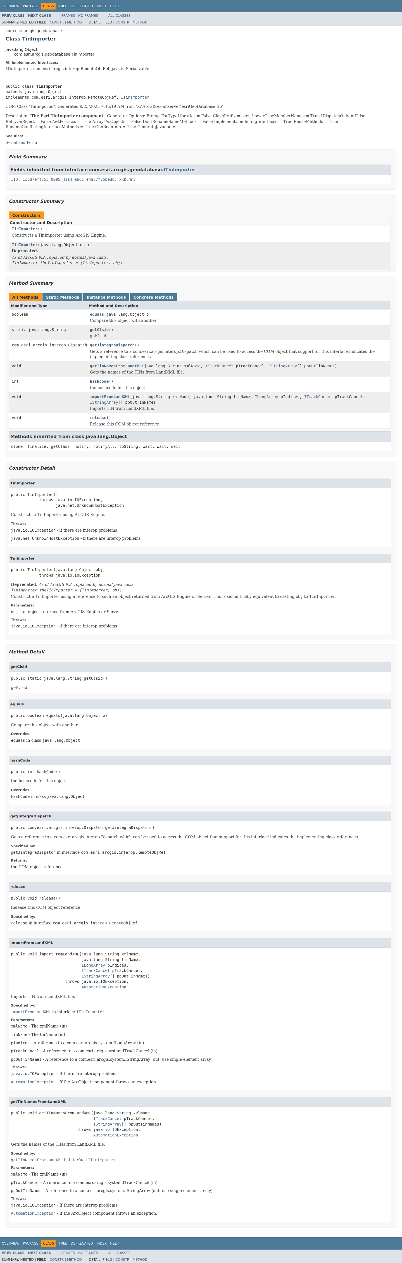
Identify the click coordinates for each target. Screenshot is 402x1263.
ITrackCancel (219, 366)
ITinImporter (18, 68)
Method (74, 22)
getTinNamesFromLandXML (116, 366)
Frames (68, 16)
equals (97, 314)
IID (14, 179)
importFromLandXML (110, 396)
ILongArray (266, 396)
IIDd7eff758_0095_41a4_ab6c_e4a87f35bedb (69, 179)
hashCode (99, 381)
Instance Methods (106, 297)
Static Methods (62, 297)
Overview (11, 6)
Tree (63, 6)
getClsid (99, 329)
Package (30, 6)
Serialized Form (21, 142)
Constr (57, 22)
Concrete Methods (154, 297)
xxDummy (127, 179)
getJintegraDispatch (112, 345)
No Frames (88, 16)
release (98, 417)
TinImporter (25, 229)
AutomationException (104, 987)
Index (101, 6)
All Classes (119, 16)
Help (114, 6)
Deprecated (82, 6)
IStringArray (283, 366)
